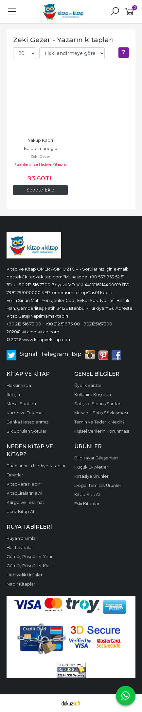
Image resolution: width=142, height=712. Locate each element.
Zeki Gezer (40, 156)
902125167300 (98, 323)
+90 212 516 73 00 (24, 323)
